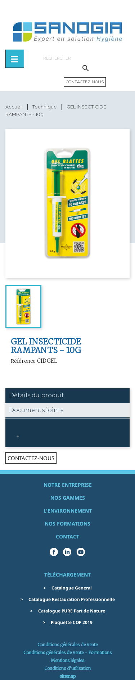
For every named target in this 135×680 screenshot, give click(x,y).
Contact (67, 536)
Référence (23, 361)
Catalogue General (71, 588)
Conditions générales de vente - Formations (67, 652)
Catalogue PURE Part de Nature (71, 611)
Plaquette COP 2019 (72, 622)
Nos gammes (67, 497)
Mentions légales (67, 660)
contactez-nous (31, 458)
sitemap (68, 676)
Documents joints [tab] (36, 410)
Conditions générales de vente (67, 644)
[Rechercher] (85, 58)
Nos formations (67, 523)
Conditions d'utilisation (67, 668)
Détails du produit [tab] (36, 395)
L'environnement (68, 510)
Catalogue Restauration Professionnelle (71, 599)
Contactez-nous (85, 81)
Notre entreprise (68, 484)
